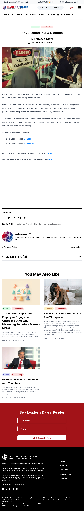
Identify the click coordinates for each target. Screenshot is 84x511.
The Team (64, 470)
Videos (42, 14)
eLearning (53, 14)
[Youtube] (13, 489)
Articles (20, 14)
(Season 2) (28, 144)
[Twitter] (6, 489)
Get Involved (65, 474)
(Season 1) (28, 139)
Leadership (46, 27)
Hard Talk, (39, 224)
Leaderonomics (45, 39)
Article (35, 27)
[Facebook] (3, 489)
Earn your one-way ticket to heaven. (13, 484)
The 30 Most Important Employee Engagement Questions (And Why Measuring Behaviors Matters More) (21, 321)
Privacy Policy (4, 505)
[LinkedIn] (10, 489)
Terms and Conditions (26, 505)
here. (49, 153)
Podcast (48, 309)
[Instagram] (17, 489)
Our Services (68, 14)
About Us (64, 465)
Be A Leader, (28, 224)
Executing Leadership (52, 224)
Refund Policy (15, 505)
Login (70, 7)
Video (6, 375)
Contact (63, 478)
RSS (39, 504)
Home (62, 461)
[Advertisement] (42, 184)
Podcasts (31, 14)
